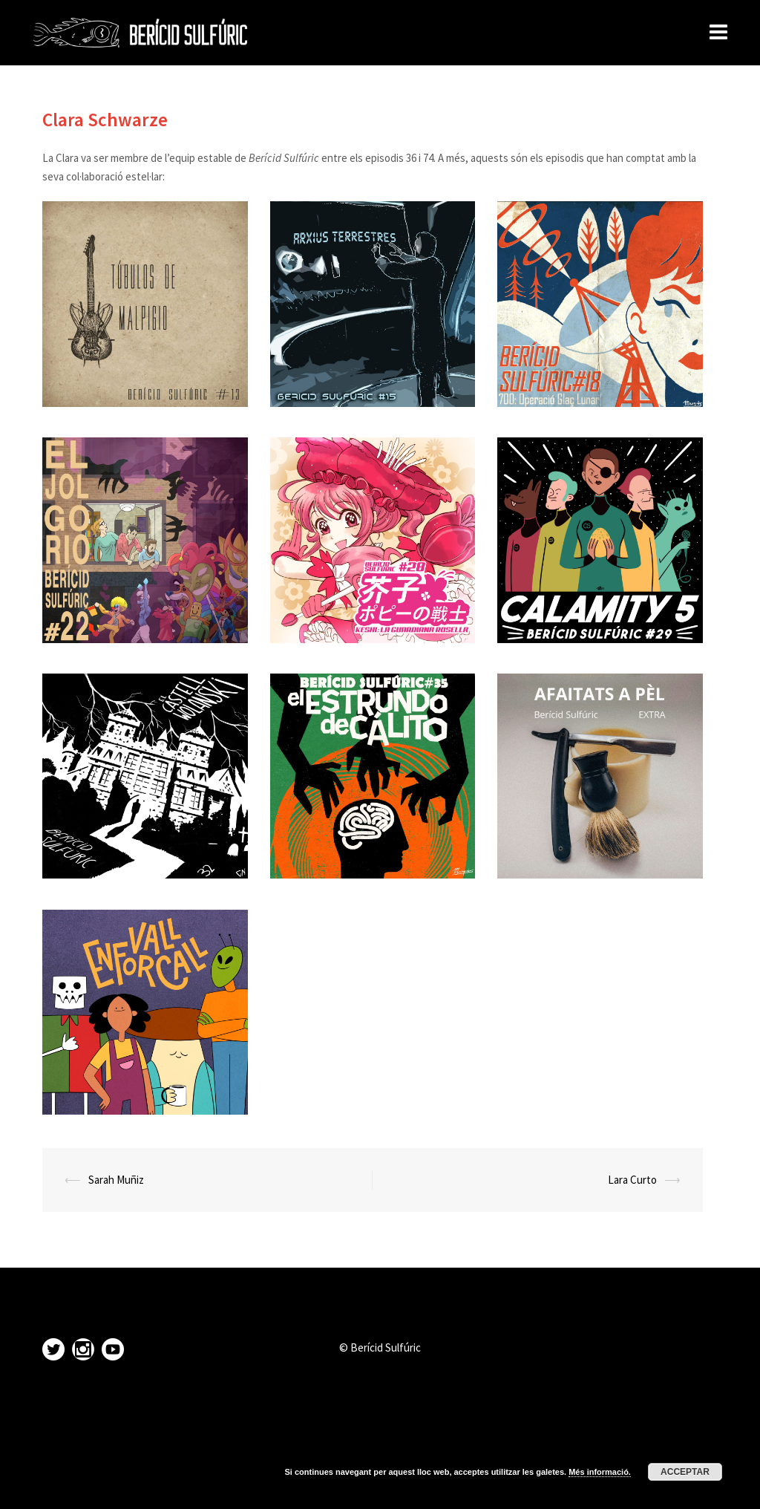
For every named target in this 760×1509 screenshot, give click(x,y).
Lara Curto (632, 1180)
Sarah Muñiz (116, 1180)
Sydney (239, 1485)
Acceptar (685, 1472)
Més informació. (600, 1471)
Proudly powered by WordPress (104, 1485)
